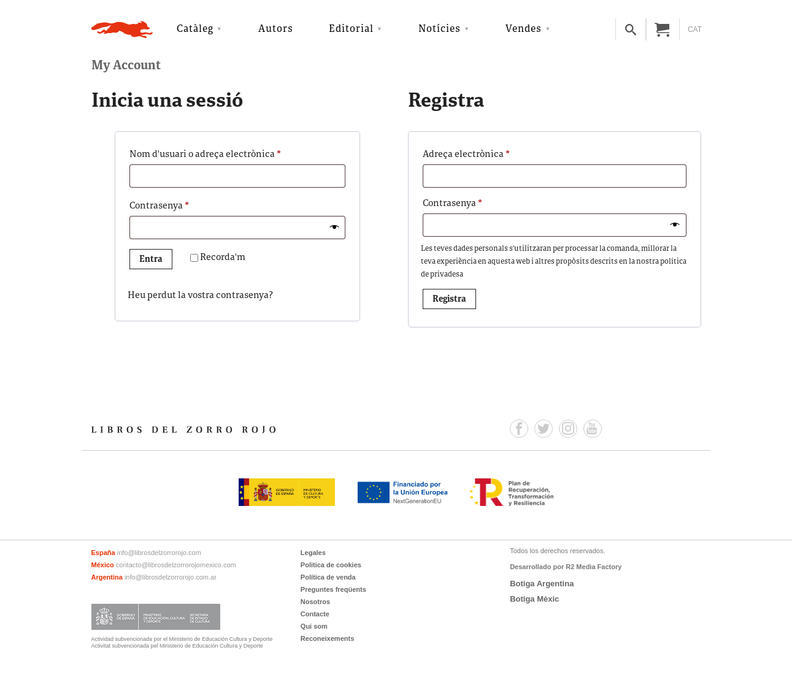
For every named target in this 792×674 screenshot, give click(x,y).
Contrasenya (180, 204)
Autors (275, 29)
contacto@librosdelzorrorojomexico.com (176, 565)
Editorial (351, 29)
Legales (313, 552)
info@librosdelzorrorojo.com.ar (171, 577)
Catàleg (195, 29)
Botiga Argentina (542, 583)
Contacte (315, 614)
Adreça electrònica (488, 153)
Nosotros (315, 601)
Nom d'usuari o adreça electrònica (226, 153)
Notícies (439, 29)
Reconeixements (327, 638)
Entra (151, 260)
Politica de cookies (331, 565)
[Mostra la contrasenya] (334, 227)
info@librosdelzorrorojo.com (159, 552)
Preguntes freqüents (333, 589)
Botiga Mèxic (534, 598)
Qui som (314, 626)
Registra (449, 299)
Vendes (524, 29)
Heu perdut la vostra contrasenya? (200, 296)
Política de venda (328, 577)
